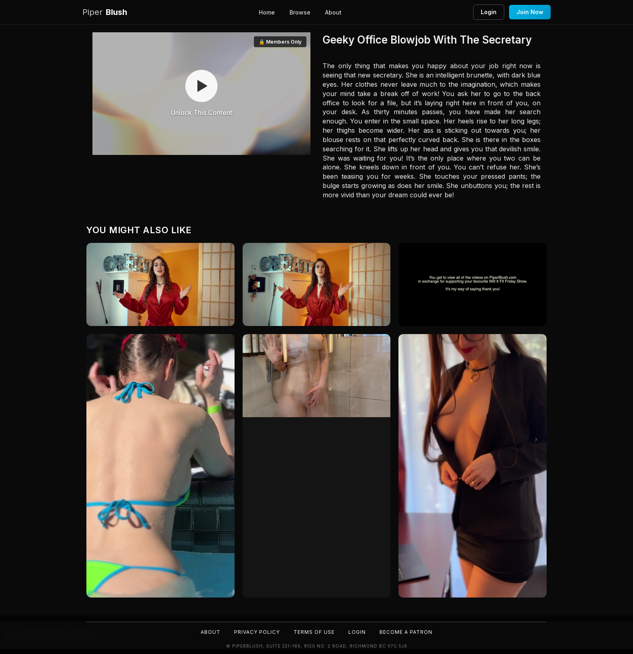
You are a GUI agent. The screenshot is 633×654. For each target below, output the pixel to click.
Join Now (529, 11)
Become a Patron (405, 632)
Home (267, 12)
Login (489, 11)
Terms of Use (314, 632)
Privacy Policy (257, 632)
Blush (104, 12)
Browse (299, 12)
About (333, 12)
